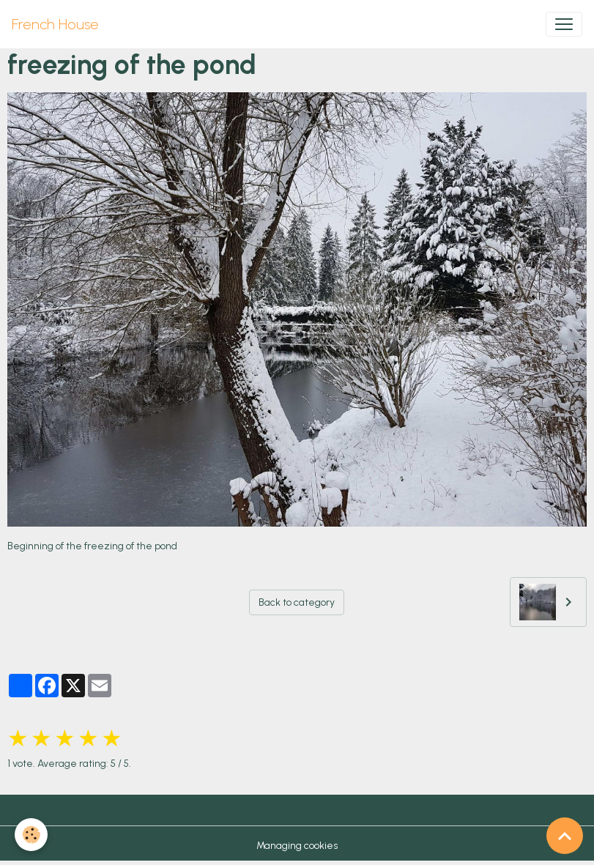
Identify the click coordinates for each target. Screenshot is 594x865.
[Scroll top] (564, 835)
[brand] (55, 24)
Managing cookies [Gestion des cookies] (297, 845)
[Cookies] (31, 834)
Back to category (297, 602)
